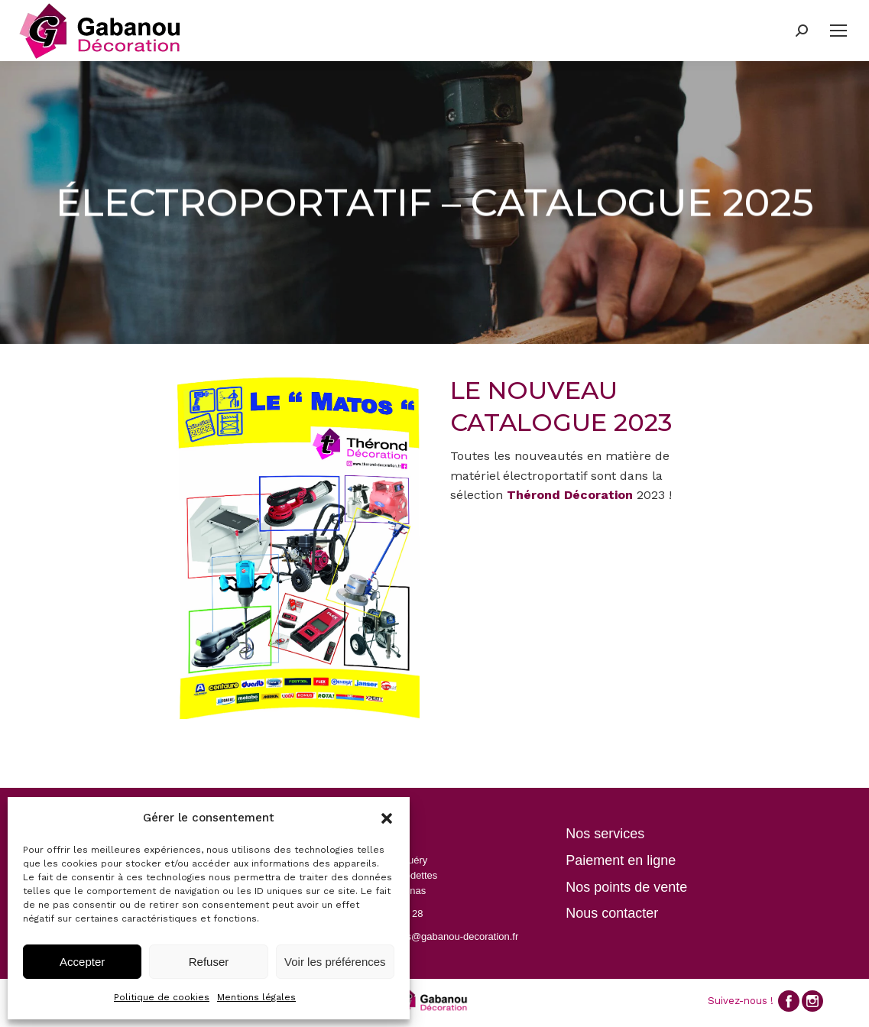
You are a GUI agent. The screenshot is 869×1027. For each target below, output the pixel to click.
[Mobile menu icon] (838, 30)
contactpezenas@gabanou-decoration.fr (430, 936)
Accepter (82, 961)
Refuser (209, 961)
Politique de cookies (161, 997)
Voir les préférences (335, 961)
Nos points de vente (626, 887)
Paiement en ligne (621, 860)
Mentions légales (256, 997)
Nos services (605, 833)
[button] (386, 818)
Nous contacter (612, 913)
